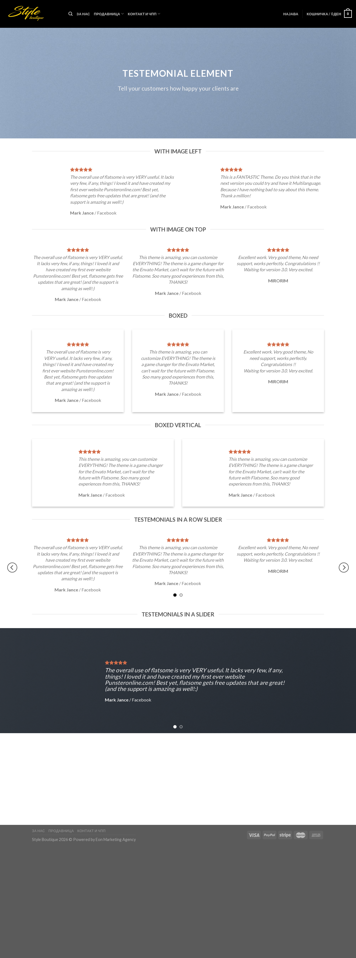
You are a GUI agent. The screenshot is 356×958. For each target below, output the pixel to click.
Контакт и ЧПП (144, 13)
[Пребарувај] (70, 14)
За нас (83, 14)
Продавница (109, 13)
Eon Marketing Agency (116, 839)
